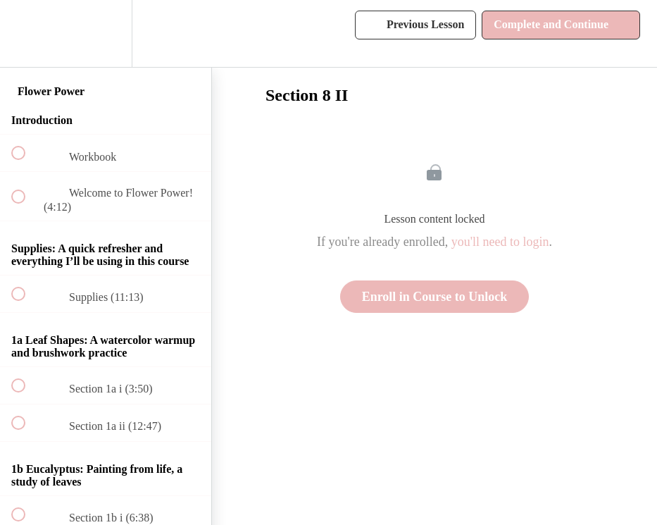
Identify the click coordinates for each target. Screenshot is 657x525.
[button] (26, 33)
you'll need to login (500, 242)
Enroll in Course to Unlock (435, 297)
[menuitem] (106, 33)
